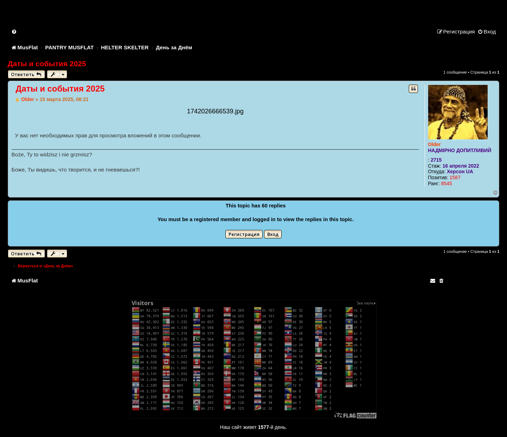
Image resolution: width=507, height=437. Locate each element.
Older (434, 144)
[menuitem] (14, 32)
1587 (455, 177)
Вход (272, 234)
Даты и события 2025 (47, 64)
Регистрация (244, 234)
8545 (446, 183)
